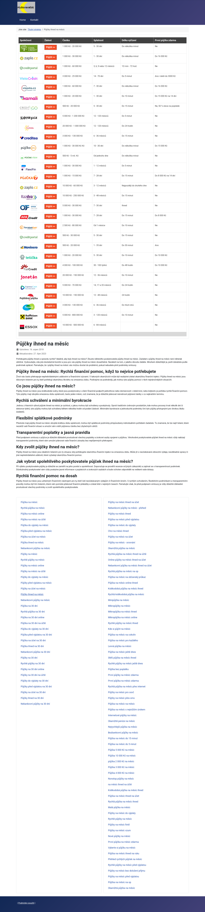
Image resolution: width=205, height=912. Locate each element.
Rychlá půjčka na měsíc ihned (123, 801)
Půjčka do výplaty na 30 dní (35, 629)
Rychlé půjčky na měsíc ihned (123, 623)
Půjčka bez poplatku (118, 669)
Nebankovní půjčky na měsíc (35, 600)
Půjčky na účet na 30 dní (33, 692)
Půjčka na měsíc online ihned (123, 583)
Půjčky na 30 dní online (32, 669)
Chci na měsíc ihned (118, 531)
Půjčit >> (50, 47)
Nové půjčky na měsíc (119, 836)
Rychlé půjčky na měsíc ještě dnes (125, 663)
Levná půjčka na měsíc (119, 646)
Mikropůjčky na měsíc (119, 606)
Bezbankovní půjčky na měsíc (123, 732)
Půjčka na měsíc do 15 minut (123, 738)
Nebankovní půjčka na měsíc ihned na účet (130, 565)
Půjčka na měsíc (29, 502)
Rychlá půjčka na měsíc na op (123, 571)
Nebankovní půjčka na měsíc (35, 548)
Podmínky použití (26, 903)
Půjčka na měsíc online (32, 513)
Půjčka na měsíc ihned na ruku (123, 853)
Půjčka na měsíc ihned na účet (123, 796)
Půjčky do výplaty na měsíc (34, 577)
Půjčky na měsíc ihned (119, 513)
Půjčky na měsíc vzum (119, 830)
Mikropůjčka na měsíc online (122, 617)
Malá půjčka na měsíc (119, 807)
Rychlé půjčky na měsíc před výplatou (127, 865)
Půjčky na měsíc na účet (120, 536)
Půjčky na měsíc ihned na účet (123, 502)
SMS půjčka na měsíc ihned (122, 657)
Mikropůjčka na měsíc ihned (122, 611)
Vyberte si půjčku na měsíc (121, 847)
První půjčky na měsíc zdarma (123, 675)
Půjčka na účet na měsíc (33, 536)
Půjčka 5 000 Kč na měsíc (121, 750)
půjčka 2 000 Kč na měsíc (121, 761)
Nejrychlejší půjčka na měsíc (122, 727)
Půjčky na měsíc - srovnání (121, 542)
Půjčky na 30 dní (29, 657)
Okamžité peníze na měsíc (121, 721)
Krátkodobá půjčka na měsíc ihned (125, 588)
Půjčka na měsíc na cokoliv (122, 634)
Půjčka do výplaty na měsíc (34, 525)
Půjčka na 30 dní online (32, 617)
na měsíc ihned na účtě (120, 784)
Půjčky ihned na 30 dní (32, 698)
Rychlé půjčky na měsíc (33, 560)
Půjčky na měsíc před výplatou (123, 876)
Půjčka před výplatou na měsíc (36, 531)
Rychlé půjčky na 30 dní (33, 663)
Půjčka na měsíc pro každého (123, 640)
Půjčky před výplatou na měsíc (36, 583)
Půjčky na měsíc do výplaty (122, 813)
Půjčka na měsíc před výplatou (123, 519)
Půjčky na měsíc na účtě (33, 571)
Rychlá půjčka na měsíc (33, 508)
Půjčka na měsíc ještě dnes (122, 652)
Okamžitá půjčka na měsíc (121, 548)
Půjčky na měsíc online (32, 565)
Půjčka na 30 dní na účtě (33, 623)
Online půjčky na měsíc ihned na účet (127, 560)
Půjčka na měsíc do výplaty (122, 525)
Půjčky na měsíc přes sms (121, 698)
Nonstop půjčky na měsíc (121, 778)
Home (23, 20)
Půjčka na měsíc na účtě (33, 519)
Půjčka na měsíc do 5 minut (122, 744)
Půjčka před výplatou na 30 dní (36, 634)
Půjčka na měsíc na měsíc (121, 704)
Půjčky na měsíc (29, 554)
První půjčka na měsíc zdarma (123, 680)
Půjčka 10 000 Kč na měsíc (122, 755)
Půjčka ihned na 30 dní (32, 646)
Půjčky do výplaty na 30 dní (34, 680)
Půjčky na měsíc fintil (119, 824)
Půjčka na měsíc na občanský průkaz (127, 577)
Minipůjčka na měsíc (118, 600)
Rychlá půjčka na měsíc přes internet (127, 686)
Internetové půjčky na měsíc (122, 715)
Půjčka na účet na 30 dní (33, 640)
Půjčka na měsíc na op (119, 882)
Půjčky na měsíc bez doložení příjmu (126, 870)
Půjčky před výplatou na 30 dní (36, 686)
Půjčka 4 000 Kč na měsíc (121, 773)
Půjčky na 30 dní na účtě (33, 675)
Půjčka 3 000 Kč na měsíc (121, 767)
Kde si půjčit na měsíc (119, 629)
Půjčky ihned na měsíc (32, 594)
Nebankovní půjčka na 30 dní (35, 652)
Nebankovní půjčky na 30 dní (35, 704)
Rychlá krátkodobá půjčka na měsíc (126, 594)
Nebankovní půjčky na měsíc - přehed (127, 508)
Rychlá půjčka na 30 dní (33, 611)
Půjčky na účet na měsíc (33, 588)
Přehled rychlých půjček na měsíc (125, 859)
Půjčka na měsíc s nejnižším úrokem (126, 709)
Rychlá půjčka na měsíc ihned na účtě (127, 554)
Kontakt (34, 20)
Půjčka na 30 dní (29, 606)
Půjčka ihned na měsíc (32, 542)
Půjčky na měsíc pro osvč (121, 692)
